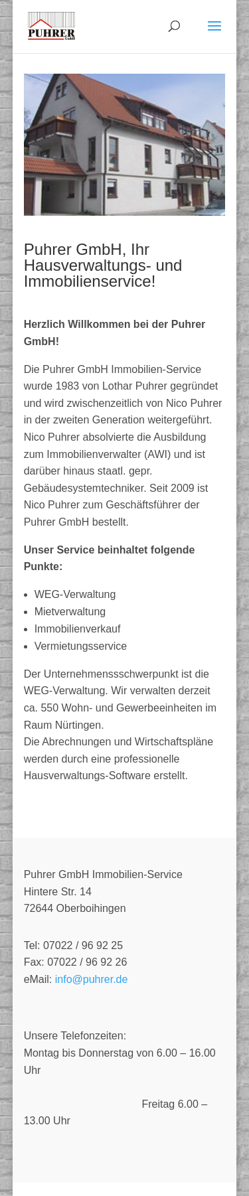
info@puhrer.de (91, 979)
